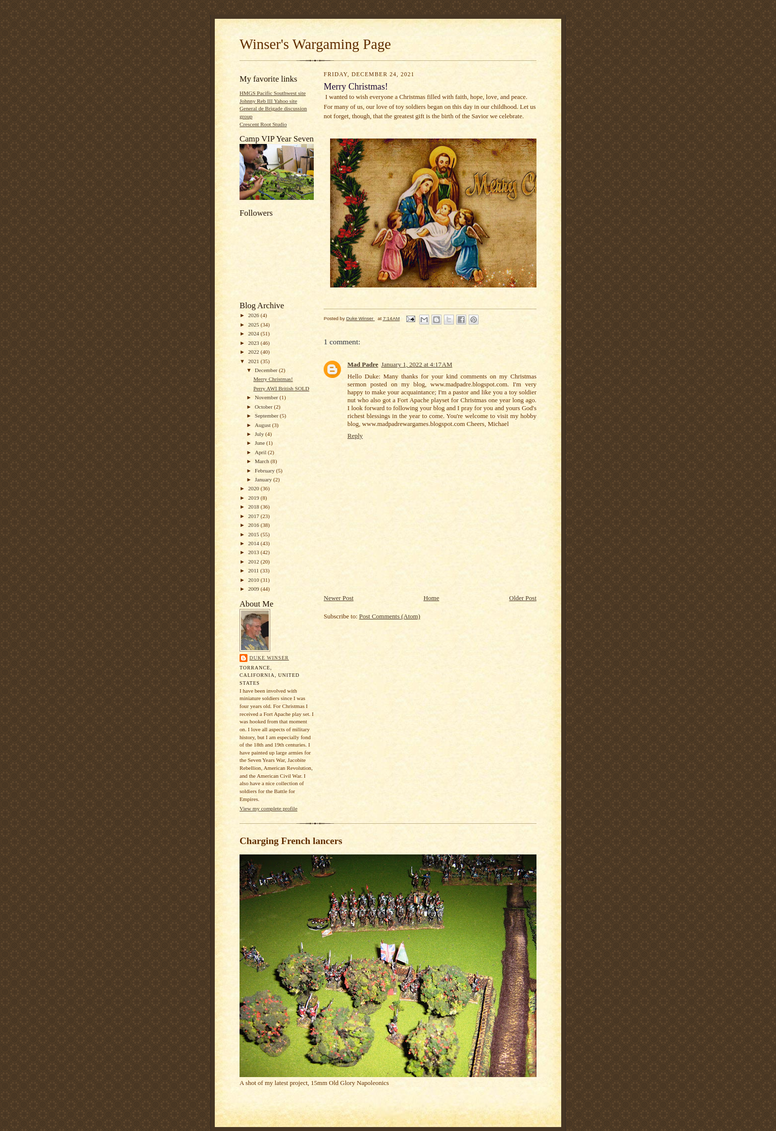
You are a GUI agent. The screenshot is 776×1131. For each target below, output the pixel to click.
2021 (254, 361)
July (260, 434)
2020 (254, 488)
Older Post (522, 598)
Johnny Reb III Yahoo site (268, 101)
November (267, 397)
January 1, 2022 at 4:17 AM (416, 364)
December (267, 370)
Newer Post (338, 598)
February (265, 470)
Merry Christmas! (273, 379)
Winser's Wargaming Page (315, 44)
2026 (254, 315)
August (263, 425)
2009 (254, 589)
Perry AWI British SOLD (281, 388)
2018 (254, 507)
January (264, 479)
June (260, 443)
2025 (254, 325)
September (267, 416)
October (264, 407)
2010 (254, 580)
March (263, 461)
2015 (254, 534)
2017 (254, 516)
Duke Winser (269, 657)
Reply (355, 435)
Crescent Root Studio (263, 124)
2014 (254, 543)
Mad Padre (362, 364)
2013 (254, 552)
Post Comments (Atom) (390, 616)
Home (431, 598)
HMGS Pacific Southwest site (273, 93)
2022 (254, 352)
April (261, 452)
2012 (254, 562)
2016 (254, 525)
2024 (254, 333)
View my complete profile (268, 808)
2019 (254, 498)
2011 (254, 570)
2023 (254, 343)
